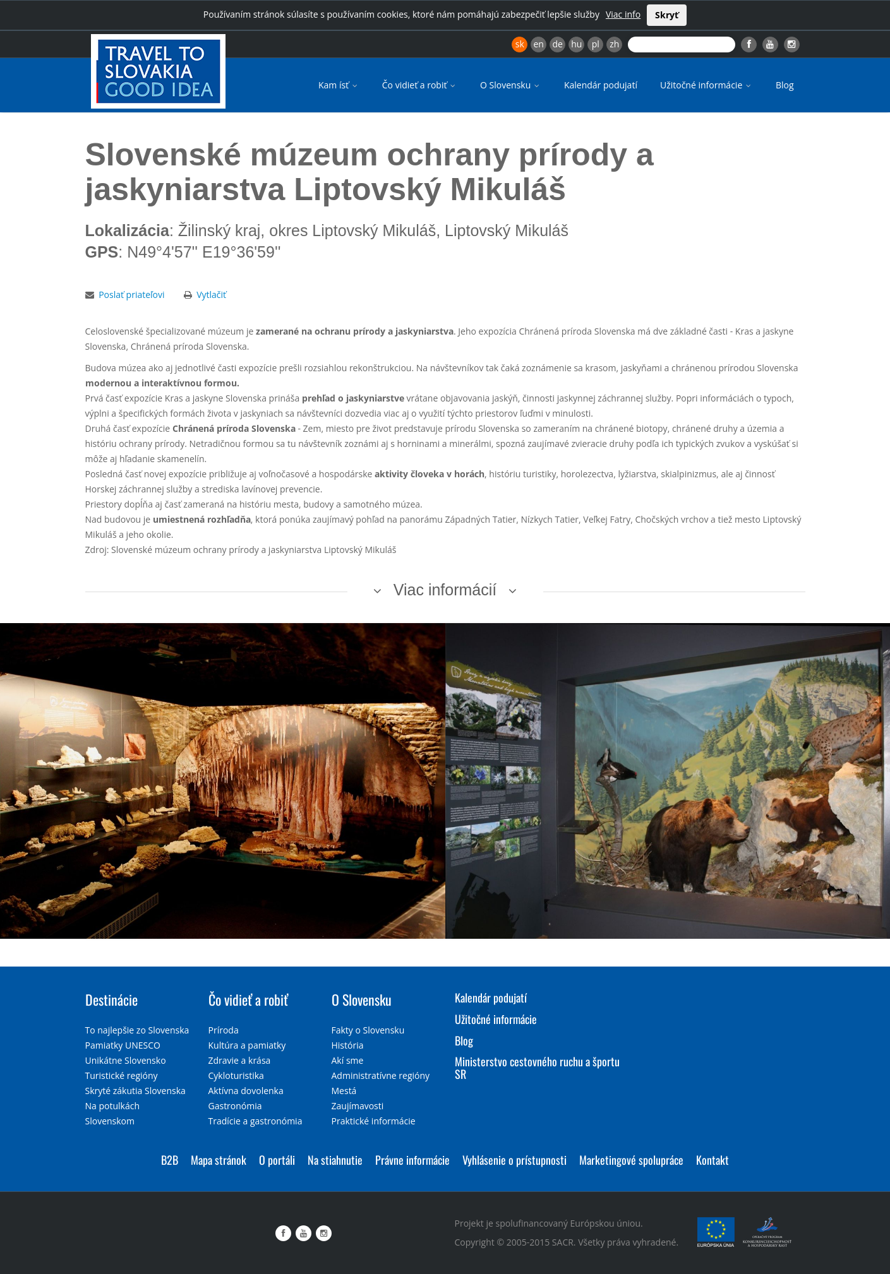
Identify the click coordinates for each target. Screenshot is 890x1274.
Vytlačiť (211, 295)
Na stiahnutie (335, 1160)
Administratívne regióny (381, 1075)
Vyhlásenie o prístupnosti (514, 1160)
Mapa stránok (218, 1160)
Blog (785, 85)
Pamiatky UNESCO (122, 1045)
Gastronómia (235, 1106)
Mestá (344, 1091)
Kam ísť (338, 85)
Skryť (666, 15)
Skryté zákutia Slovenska (135, 1091)
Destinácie (111, 999)
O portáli (277, 1160)
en (538, 44)
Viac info (623, 14)
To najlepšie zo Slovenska (137, 1030)
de (558, 44)
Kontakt (712, 1160)
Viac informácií (445, 589)
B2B (169, 1160)
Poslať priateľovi (131, 295)
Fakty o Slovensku (368, 1030)
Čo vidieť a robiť (419, 85)
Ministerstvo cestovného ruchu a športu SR (537, 1067)
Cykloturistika (236, 1075)
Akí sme (348, 1060)
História (348, 1045)
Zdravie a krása (239, 1060)
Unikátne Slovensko (125, 1060)
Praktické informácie (374, 1121)
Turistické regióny (121, 1075)
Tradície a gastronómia (255, 1121)
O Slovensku (510, 85)
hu (576, 44)
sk (519, 44)
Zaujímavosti (358, 1106)
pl (595, 44)
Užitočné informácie (706, 85)
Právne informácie (412, 1160)
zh (614, 44)
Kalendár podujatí (600, 85)
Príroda (223, 1030)
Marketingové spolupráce (631, 1160)
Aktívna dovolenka (246, 1091)
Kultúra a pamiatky (247, 1045)
